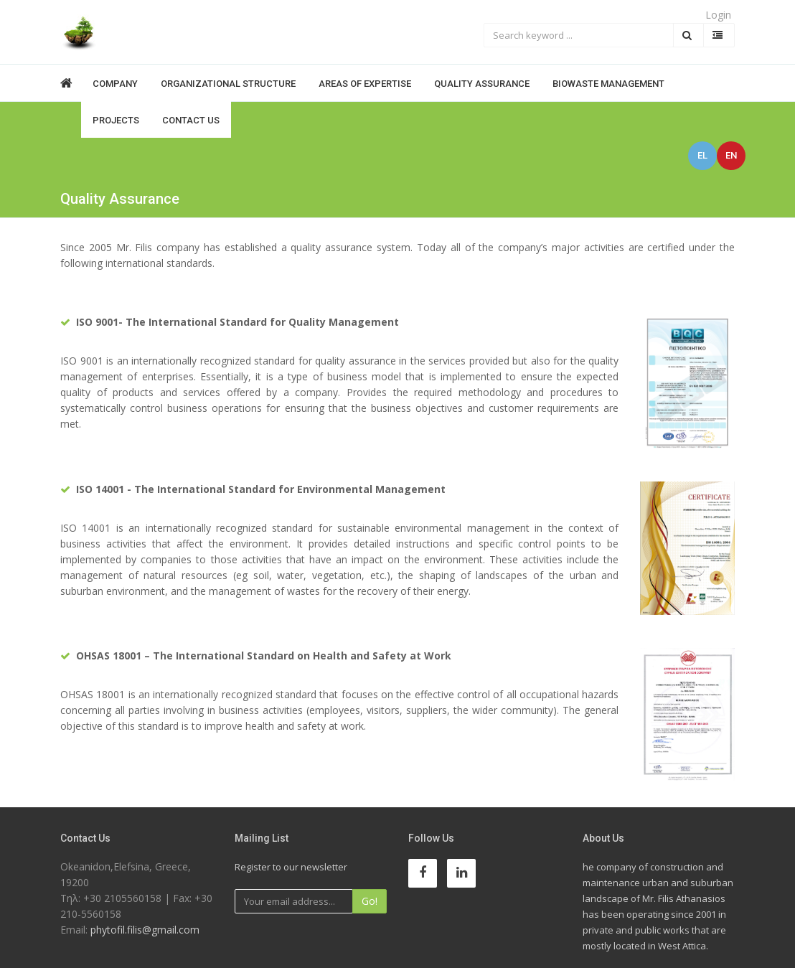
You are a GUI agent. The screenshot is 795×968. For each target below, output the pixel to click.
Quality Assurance (482, 83)
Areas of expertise (365, 83)
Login (718, 15)
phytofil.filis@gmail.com (144, 929)
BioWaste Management (608, 83)
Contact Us (191, 120)
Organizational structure (228, 83)
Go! (369, 901)
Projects (116, 120)
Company (115, 83)
